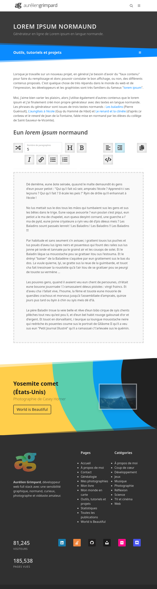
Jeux (117, 477)
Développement (125, 472)
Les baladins (114, 107)
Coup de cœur (124, 468)
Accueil (86, 463)
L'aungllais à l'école (41, 111)
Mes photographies (94, 481)
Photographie (124, 486)
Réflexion (120, 490)
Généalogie (89, 477)
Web (117, 504)
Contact (86, 472)
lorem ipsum (132, 88)
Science (119, 495)
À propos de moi (92, 468)
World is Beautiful (32, 409)
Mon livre (87, 486)
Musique (120, 481)
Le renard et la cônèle (111, 111)
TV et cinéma (123, 499)
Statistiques (89, 508)
